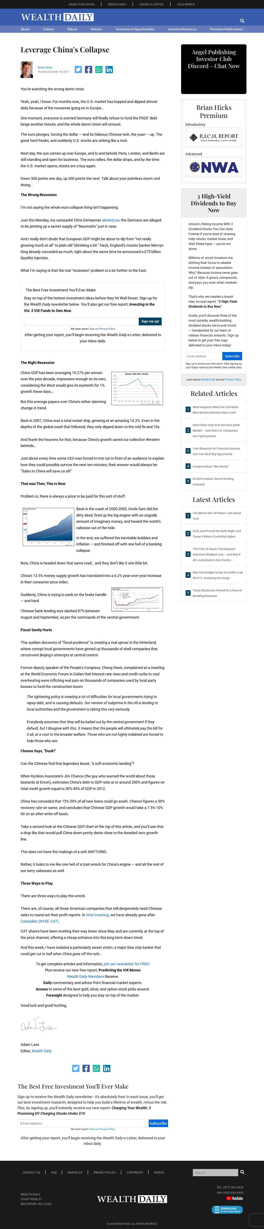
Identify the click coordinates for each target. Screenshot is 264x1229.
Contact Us (31, 1172)
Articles (96, 29)
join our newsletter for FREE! (127, 964)
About (25, 29)
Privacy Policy (233, 379)
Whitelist (75, 1172)
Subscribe (158, 1123)
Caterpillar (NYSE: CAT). (40, 921)
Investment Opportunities (135, 29)
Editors (48, 29)
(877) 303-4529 (233, 1187)
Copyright (135, 1172)
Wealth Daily (208, 379)
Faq (54, 1172)
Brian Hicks (45, 67)
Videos (72, 29)
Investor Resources (182, 29)
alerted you (111, 220)
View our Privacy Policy (102, 328)
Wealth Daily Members (85, 976)
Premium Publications (226, 29)
